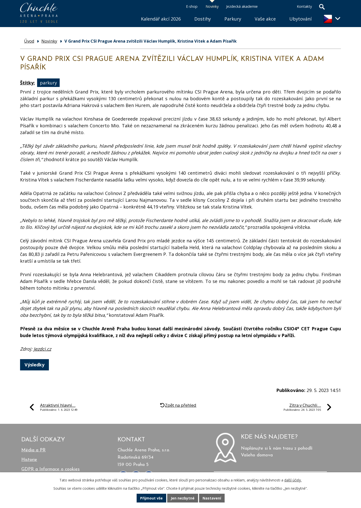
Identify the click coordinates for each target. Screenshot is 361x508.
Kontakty (304, 6)
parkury (48, 83)
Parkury (232, 19)
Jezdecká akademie (242, 6)
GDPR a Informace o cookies (50, 469)
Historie (29, 459)
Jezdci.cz (42, 349)
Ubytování (300, 19)
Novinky (212, 6)
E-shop (192, 6)
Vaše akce (265, 19)
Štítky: (27, 83)
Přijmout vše (151, 498)
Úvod (127, 12)
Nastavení (212, 498)
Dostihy (202, 19)
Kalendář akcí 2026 (161, 19)
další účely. (293, 480)
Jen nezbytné (183, 498)
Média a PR (33, 450)
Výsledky (34, 365)
